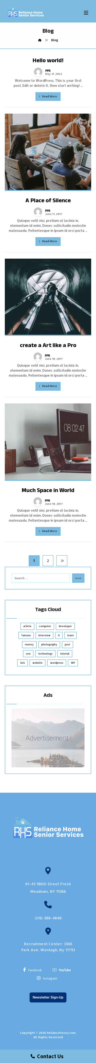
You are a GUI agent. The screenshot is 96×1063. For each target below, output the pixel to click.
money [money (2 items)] (29, 644)
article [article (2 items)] (27, 626)
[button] (86, 12)
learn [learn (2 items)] (70, 635)
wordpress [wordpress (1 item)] (56, 662)
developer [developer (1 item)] (65, 626)
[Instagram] (48, 978)
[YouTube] (62, 969)
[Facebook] (33, 969)
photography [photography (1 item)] (49, 644)
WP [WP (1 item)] (73, 662)
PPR (48, 70)
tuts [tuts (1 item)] (22, 662)
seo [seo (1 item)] (28, 653)
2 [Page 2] (48, 560)
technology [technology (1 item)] (45, 653)
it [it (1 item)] (59, 635)
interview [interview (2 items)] (44, 635)
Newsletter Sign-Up (48, 997)
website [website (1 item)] (37, 662)
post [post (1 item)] (67, 644)
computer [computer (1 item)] (45, 626)
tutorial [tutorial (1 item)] (64, 653)
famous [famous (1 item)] (26, 635)
